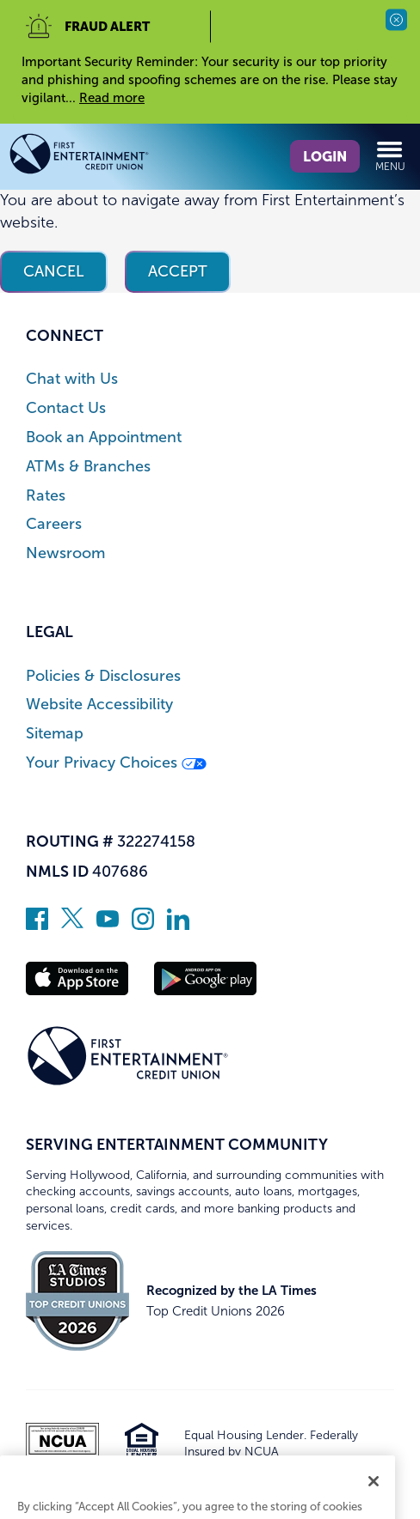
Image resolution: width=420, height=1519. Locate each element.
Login (325, 156)
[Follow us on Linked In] (178, 924)
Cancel (53, 271)
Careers (54, 524)
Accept (177, 271)
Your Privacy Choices (116, 763)
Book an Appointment (104, 437)
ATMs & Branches (88, 467)
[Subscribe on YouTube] (107, 924)
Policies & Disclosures (103, 676)
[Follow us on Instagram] (143, 924)
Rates (45, 496)
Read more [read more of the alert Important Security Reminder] (112, 98)
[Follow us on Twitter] (72, 924)
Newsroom (65, 553)
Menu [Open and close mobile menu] (390, 156)
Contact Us (66, 408)
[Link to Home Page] (109, 156)
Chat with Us (72, 379)
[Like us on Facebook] (37, 924)
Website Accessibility (99, 704)
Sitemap (54, 734)
